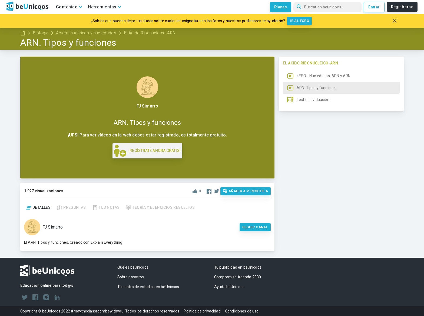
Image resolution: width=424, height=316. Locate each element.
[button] (341, 186)
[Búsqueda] (327, 7)
